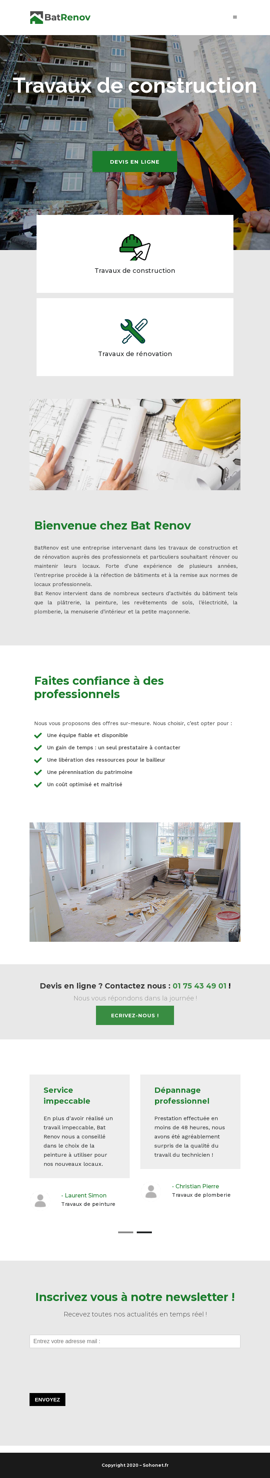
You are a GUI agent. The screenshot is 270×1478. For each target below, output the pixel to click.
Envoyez (47, 1400)
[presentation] (83, 1381)
